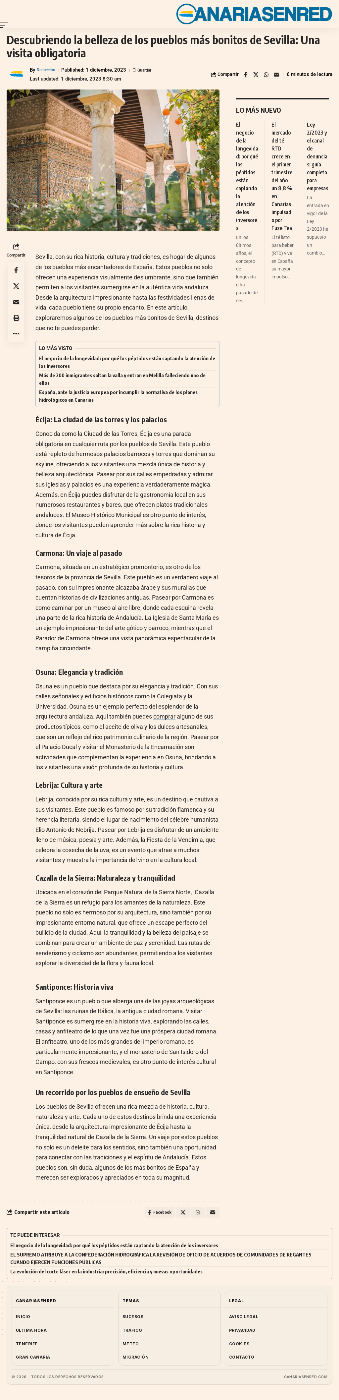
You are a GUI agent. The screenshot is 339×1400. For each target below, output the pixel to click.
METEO (130, 1345)
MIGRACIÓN (135, 1359)
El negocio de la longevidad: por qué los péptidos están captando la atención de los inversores (114, 1247)
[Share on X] (256, 74)
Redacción (48, 70)
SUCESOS (132, 1318)
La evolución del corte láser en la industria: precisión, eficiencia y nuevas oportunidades (106, 1273)
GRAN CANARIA (33, 1359)
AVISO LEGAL (243, 1318)
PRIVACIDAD (242, 1332)
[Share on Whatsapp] (266, 74)
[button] (5, 25)
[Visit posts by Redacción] (16, 75)
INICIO (23, 1318)
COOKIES (239, 1345)
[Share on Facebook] (245, 74)
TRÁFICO (132, 1332)
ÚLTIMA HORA (31, 1332)
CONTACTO (242, 1359)
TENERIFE (27, 1345)
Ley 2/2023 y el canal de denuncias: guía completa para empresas (317, 156)
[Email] (276, 74)
